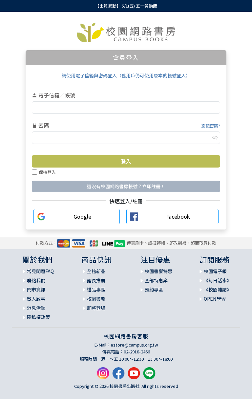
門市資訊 (36, 289)
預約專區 (154, 289)
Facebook (178, 216)
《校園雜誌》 (217, 289)
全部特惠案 (156, 280)
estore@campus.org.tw (134, 345)
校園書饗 (96, 298)
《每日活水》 (217, 280)
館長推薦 (96, 280)
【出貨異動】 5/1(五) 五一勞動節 (126, 6)
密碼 (40, 125)
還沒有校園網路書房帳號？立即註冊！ (126, 186)
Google (82, 216)
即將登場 (96, 308)
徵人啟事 (36, 298)
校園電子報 (215, 271)
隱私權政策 (38, 317)
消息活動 (36, 308)
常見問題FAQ (40, 271)
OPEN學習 (215, 298)
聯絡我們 (36, 280)
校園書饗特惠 (158, 271)
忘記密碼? (210, 126)
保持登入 (44, 172)
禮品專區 (96, 289)
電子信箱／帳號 (53, 95)
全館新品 (96, 271)
